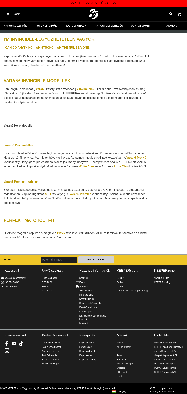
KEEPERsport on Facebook (7, 343)
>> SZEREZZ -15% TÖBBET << (93, 3)
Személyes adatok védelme (163, 391)
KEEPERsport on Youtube (14, 343)
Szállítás (83, 286)
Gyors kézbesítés (50, 351)
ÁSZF (152, 388)
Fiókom (16, 14)
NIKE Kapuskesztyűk (164, 363)
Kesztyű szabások (88, 307)
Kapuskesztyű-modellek (91, 303)
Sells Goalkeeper (125, 363)
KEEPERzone (164, 270)
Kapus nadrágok (87, 351)
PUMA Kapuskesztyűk (165, 368)
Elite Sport (122, 372)
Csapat (120, 286)
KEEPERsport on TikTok (21, 343)
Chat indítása (11, 286)
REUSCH (121, 359)
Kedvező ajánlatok (55, 335)
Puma (119, 355)
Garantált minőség (51, 342)
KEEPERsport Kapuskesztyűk (168, 347)
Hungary (122, 391)
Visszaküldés (85, 290)
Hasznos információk (94, 270)
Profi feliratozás (49, 355)
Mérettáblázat (86, 295)
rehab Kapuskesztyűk (164, 359)
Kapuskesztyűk (15, 25)
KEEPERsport (127, 270)
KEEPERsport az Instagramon (7, 350)
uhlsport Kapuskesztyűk (165, 355)
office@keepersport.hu (16, 278)
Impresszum (166, 388)
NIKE (119, 351)
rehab (119, 376)
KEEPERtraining (162, 282)
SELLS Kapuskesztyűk (165, 372)
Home (93, 14)
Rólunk (120, 278)
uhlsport (121, 368)
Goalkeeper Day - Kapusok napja (133, 290)
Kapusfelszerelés (109, 25)
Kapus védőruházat (51, 347)
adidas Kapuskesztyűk (165, 342)
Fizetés (83, 282)
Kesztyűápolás (86, 311)
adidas (120, 342)
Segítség (83, 278)
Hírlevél (7, 259)
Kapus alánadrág (87, 359)
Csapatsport (140, 25)
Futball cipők (46, 25)
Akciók (171, 25)
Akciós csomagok (50, 363)
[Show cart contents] (179, 14)
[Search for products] (171, 14)
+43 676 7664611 (13, 282)
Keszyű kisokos (87, 299)
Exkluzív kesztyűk (50, 359)
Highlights (161, 335)
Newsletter (84, 323)
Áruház (120, 282)
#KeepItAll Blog (161, 278)
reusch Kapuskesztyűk (165, 351)
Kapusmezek (85, 355)
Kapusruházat (77, 25)
